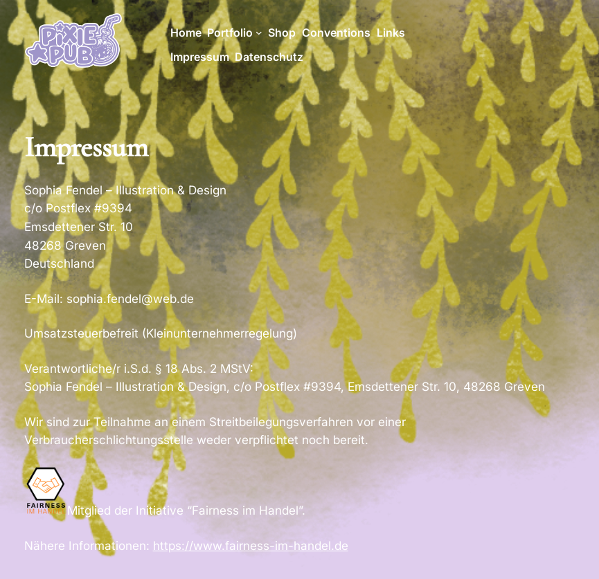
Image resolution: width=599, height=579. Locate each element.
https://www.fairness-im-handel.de (250, 545)
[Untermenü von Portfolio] (259, 32)
